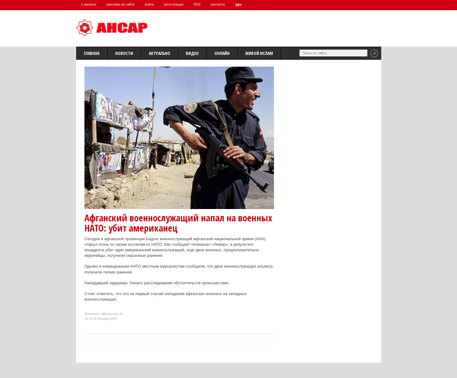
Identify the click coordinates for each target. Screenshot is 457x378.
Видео (192, 53)
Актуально (159, 53)
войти (149, 4)
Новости (124, 53)
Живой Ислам (259, 53)
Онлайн (222, 53)
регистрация (174, 4)
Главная (92, 53)
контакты (218, 4)
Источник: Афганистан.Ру (104, 313)
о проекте (88, 4)
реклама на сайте (121, 4)
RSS (197, 4)
